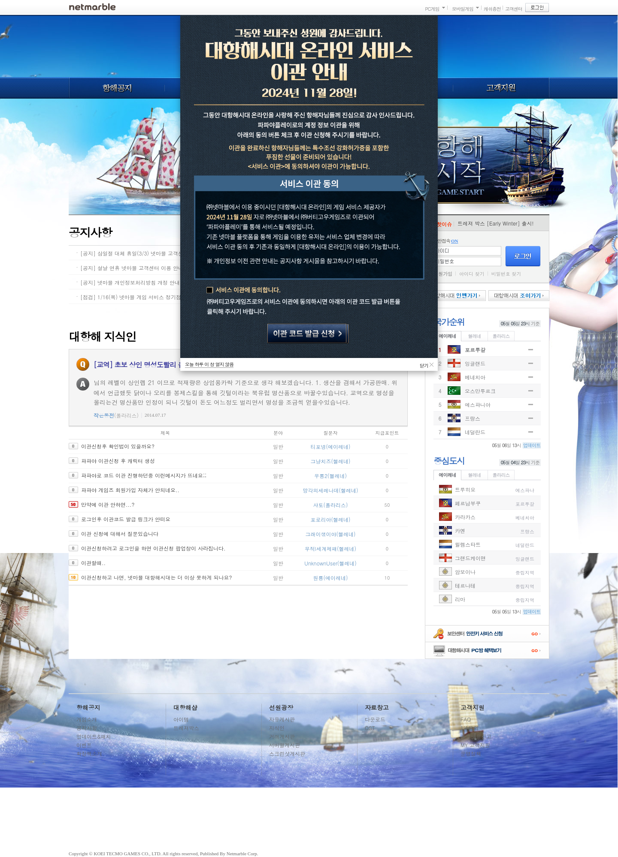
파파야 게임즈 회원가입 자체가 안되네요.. (130, 489)
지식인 (277, 727)
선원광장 (281, 707)
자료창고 (377, 707)
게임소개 (86, 719)
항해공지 (116, 88)
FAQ (465, 719)
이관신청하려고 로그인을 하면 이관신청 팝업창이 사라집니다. (153, 548)
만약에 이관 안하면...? (108, 504)
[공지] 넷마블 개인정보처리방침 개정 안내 (130, 282)
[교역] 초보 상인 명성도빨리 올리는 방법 (153, 365)
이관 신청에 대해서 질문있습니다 (119, 533)
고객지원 (501, 88)
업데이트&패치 (93, 736)
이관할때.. (93, 562)
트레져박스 (186, 727)
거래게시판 (282, 736)
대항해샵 (185, 707)
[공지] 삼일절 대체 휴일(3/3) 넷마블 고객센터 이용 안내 (146, 253)
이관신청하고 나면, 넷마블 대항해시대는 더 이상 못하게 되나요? (156, 577)
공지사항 (86, 727)
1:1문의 (469, 727)
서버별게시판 (284, 745)
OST (370, 727)
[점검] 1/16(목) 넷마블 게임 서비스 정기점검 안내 (139, 297)
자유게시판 (282, 719)
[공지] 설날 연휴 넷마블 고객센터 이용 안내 (131, 267)
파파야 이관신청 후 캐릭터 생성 (118, 460)
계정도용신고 (475, 736)
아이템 (181, 719)
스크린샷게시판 (287, 753)
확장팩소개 (89, 753)
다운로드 (375, 719)
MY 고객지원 (475, 745)
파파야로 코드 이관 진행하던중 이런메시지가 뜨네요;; (143, 475)
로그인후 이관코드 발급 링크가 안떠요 (125, 519)
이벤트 (84, 745)
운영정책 (470, 753)
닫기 (424, 364)
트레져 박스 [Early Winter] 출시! (495, 223)
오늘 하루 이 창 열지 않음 (209, 364)
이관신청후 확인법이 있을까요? (117, 446)
